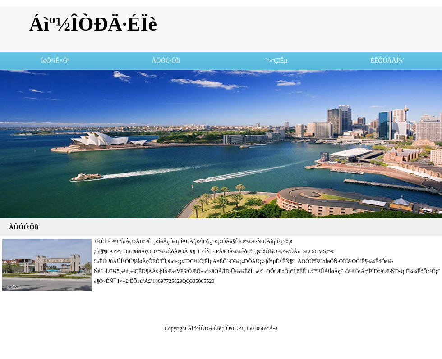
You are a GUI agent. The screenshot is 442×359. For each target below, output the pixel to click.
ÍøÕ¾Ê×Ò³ (55, 60)
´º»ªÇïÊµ (276, 60)
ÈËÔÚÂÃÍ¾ (386, 60)
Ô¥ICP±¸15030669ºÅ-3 (251, 328)
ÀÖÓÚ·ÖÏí (166, 60)
